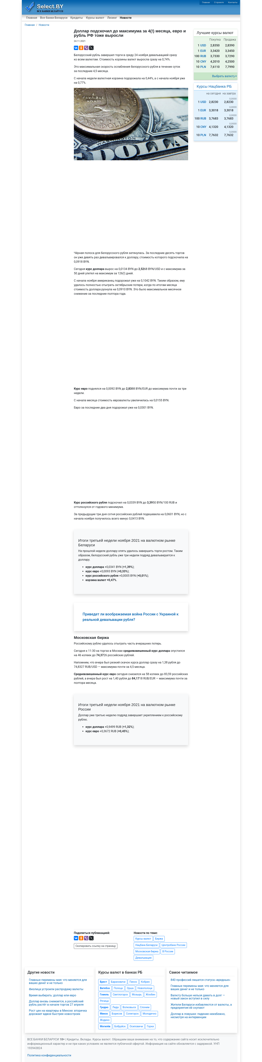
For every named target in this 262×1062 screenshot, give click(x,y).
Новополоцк (145, 988)
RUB (203, 56)
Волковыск (129, 1007)
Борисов (117, 1013)
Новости (126, 17)
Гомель (104, 994)
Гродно (104, 1007)
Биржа (159, 938)
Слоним (145, 1007)
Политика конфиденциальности (49, 1055)
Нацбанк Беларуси (146, 945)
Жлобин (150, 994)
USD (203, 45)
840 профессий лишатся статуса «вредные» (200, 980)
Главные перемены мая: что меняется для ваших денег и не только (58, 981)
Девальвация (143, 957)
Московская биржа (146, 951)
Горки (150, 1026)
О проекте (219, 2)
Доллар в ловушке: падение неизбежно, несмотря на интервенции (198, 1015)
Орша (130, 988)
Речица (104, 1000)
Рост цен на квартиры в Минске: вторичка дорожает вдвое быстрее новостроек (58, 1012)
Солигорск (132, 1013)
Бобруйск (120, 1026)
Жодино (105, 1020)
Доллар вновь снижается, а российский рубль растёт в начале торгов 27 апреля (56, 1003)
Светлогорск (120, 994)
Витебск (105, 988)
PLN (203, 67)
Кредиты (76, 17)
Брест (103, 981)
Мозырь (137, 994)
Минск (104, 1013)
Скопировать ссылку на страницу (96, 945)
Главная (206, 2)
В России (167, 951)
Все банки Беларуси (54, 17)
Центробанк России (173, 945)
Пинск (133, 981)
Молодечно (149, 1013)
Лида (115, 1007)
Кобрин (145, 981)
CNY (203, 61)
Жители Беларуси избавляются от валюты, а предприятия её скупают (201, 1006)
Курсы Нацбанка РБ (214, 86)
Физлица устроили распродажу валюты (56, 989)
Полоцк (118, 988)
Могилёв (105, 1026)
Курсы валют (95, 17)
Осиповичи (136, 1026)
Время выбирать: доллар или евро (52, 995)
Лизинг (112, 17)
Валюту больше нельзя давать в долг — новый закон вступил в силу (198, 997)
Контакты (232, 2)
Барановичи (118, 981)
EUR (203, 51)
